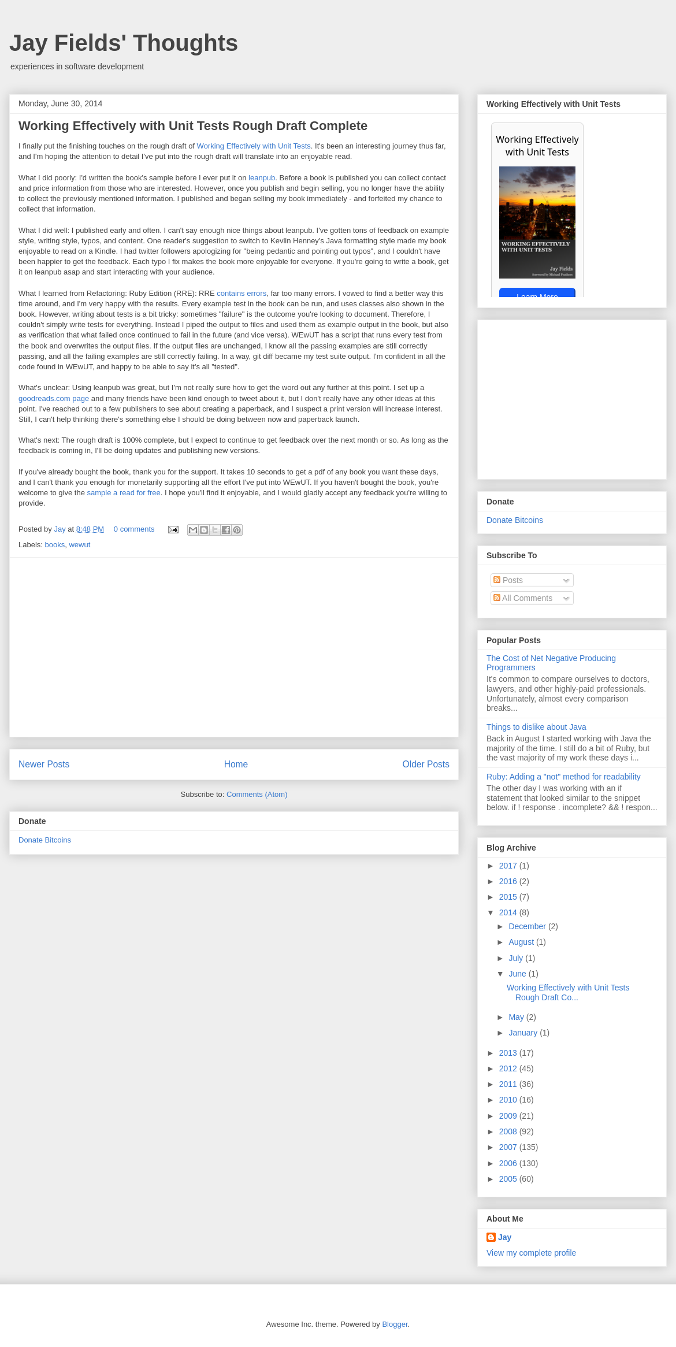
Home (236, 764)
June (518, 973)
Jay (61, 529)
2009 (509, 1115)
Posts (508, 580)
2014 (509, 912)
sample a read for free (124, 492)
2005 (509, 1178)
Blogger (394, 1324)
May (517, 1017)
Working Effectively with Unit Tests (254, 146)
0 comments (134, 529)
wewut (79, 544)
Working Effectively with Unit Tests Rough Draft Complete (192, 125)
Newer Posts (43, 764)
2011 (509, 1084)
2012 (509, 1068)
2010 (509, 1099)
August (522, 942)
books (55, 544)
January (524, 1032)
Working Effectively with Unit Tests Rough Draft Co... (568, 992)
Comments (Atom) (256, 794)
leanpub (261, 177)
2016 (509, 881)
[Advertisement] (234, 647)
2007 (509, 1147)
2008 (509, 1131)
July (516, 958)
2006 (509, 1163)
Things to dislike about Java (536, 727)
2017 (509, 865)
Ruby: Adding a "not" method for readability (563, 776)
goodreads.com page (53, 398)
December (528, 926)
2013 (509, 1052)
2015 (509, 896)
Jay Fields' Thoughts (123, 42)
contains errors (241, 293)
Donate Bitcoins (44, 840)
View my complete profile (531, 1252)
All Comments (522, 598)
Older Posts (426, 764)
